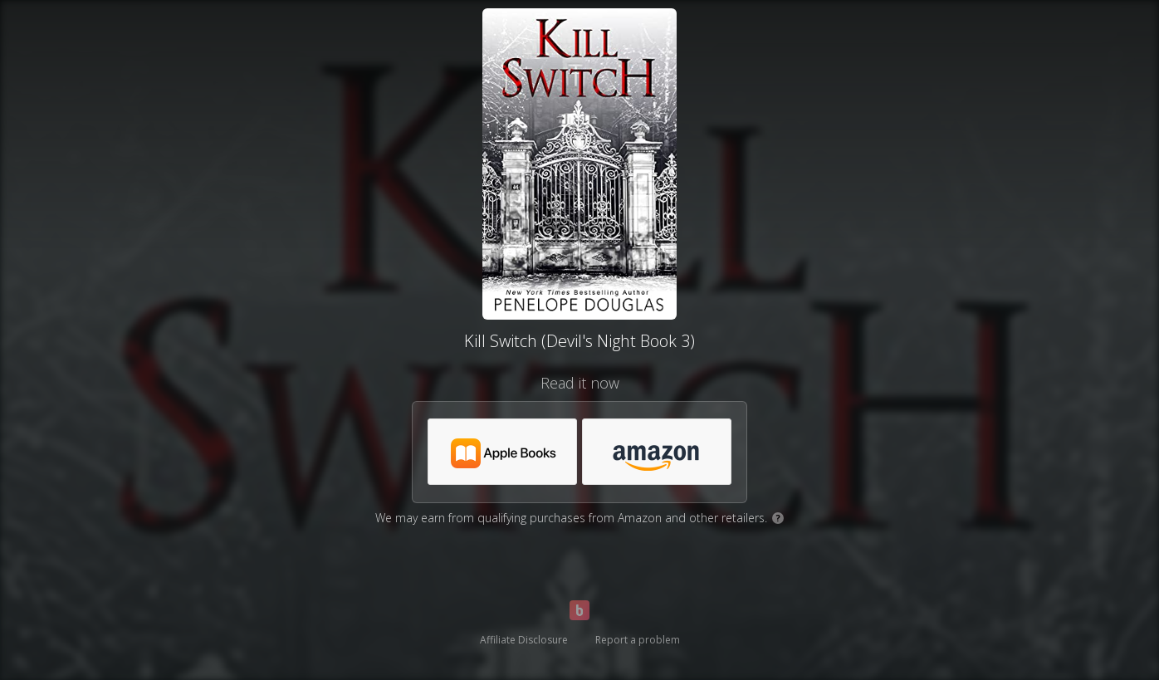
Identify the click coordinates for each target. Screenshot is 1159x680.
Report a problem (637, 640)
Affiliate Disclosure (524, 640)
